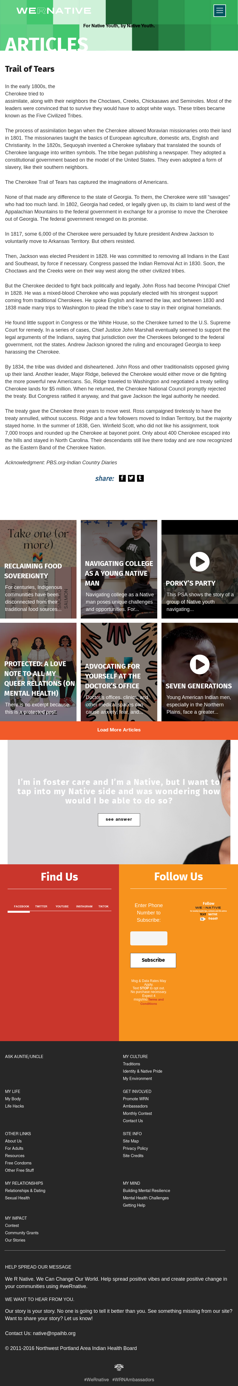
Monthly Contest (137, 1114)
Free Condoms (18, 1164)
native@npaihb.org (54, 1333)
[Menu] (220, 11)
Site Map (131, 1142)
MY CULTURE (135, 1057)
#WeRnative (96, 1380)
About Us (13, 1142)
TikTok (103, 906)
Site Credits (133, 1156)
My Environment (137, 1079)
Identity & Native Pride (142, 1072)
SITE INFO (132, 1134)
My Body (13, 1099)
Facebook (21, 906)
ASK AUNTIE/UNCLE (24, 1057)
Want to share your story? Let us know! (49, 1318)
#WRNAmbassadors (133, 1380)
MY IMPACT (16, 1219)
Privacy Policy (135, 1149)
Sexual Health (17, 1199)
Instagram (84, 906)
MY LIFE (12, 1092)
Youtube (62, 906)
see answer (119, 820)
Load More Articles (119, 730)
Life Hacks (14, 1107)
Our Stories (15, 1241)
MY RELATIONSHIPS (24, 1184)
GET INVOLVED (137, 1092)
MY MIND (131, 1184)
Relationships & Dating (25, 1191)
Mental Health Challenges (146, 1199)
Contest (12, 1226)
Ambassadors (135, 1107)
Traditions (131, 1065)
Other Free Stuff (19, 1171)
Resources (14, 1156)
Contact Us (133, 1121)
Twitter (41, 906)
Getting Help (134, 1206)
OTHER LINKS (18, 1134)
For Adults (14, 1149)
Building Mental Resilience (146, 1191)
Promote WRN (136, 1099)
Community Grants (22, 1233)
